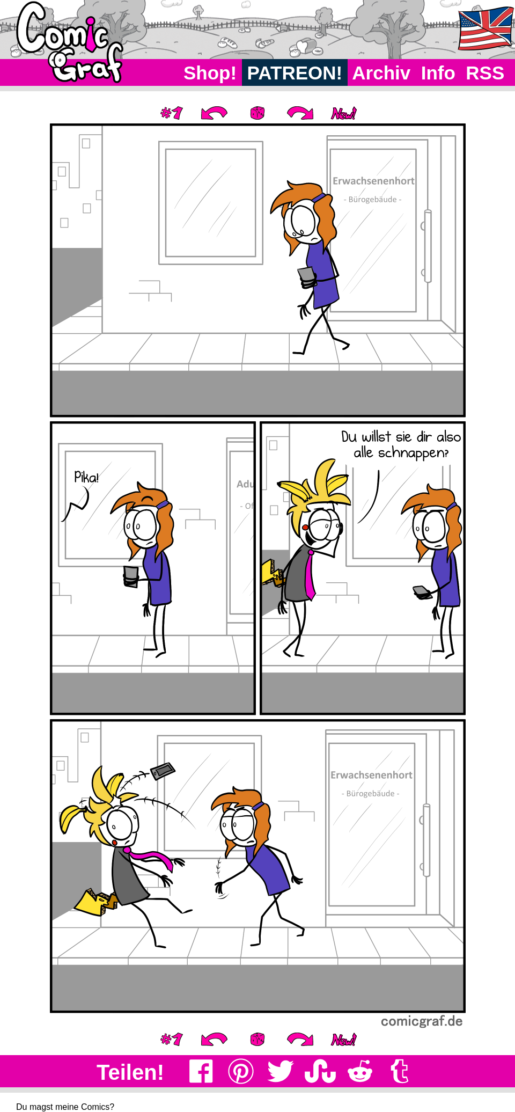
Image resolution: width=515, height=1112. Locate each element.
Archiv (382, 72)
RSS (485, 72)
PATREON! (295, 72)
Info (438, 72)
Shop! (210, 72)
